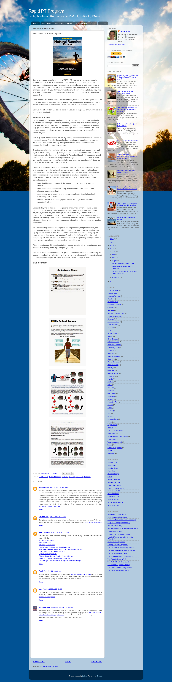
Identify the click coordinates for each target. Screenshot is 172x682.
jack (40, 589)
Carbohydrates (113, 302)
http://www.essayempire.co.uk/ (49, 506)
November (116, 277)
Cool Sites (111, 307)
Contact (103, 23)
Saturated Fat (112, 402)
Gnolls (110, 477)
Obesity (110, 368)
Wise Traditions (113, 505)
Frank (41, 571)
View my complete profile (116, 44)
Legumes (111, 353)
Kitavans (111, 350)
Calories (110, 299)
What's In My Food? (115, 448)
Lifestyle (110, 359)
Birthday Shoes (113, 468)
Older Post (96, 661)
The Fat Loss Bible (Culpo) (117, 553)
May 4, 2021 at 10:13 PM (60, 532)
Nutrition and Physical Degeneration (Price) (123, 528)
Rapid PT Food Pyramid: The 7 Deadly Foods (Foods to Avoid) (127, 77)
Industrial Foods (113, 342)
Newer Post (39, 661)
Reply (41, 509)
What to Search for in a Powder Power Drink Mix (56, 556)
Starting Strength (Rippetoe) (118, 545)
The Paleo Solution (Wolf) (117, 559)
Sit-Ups (110, 405)
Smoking (111, 410)
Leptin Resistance (114, 356)
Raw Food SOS (113, 494)
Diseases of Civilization (116, 313)
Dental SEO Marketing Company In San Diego (55, 558)
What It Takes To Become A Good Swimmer (54, 547)
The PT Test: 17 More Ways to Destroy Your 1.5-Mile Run (128, 204)
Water (110, 445)
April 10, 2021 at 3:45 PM (59, 487)
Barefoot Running (55, 477)
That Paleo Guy (113, 497)
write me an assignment (93, 522)
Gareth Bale (43, 517)
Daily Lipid (111, 471)
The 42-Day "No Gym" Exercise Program (125, 92)
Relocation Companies (47, 597)
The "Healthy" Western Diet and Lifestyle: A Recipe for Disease (127, 109)
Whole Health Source (115, 502)
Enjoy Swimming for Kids (47, 554)
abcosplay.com (44, 607)
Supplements (112, 425)
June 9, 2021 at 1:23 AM (52, 571)
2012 (112, 242)
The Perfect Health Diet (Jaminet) (119, 562)
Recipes (110, 399)
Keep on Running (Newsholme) (119, 523)
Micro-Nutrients (113, 365)
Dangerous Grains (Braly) (117, 514)
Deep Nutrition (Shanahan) (117, 517)
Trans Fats (111, 433)
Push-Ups (111, 390)
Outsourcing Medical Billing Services (52, 551)
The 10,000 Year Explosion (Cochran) (121, 547)
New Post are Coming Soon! (127, 140)
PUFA (110, 385)
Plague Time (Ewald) (115, 531)
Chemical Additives (114, 305)
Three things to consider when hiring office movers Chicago (60, 560)
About (93, 23)
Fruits (110, 330)
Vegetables (112, 439)
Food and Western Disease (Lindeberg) (122, 520)
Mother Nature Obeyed (116, 488)
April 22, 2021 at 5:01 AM (57, 517)
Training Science (113, 499)
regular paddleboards (46, 540)
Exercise (65, 477)
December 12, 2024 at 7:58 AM (62, 607)
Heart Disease (113, 339)
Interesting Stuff (113, 347)
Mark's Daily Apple (114, 485)
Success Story (113, 419)
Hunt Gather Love (114, 482)
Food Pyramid (113, 325)
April (114, 251)
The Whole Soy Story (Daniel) (118, 570)
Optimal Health (113, 373)
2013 (112, 245)
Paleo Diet (111, 376)
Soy (109, 413)
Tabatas (110, 428)
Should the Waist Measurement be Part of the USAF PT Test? (127, 156)
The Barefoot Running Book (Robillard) (121, 550)
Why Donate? (81, 23)
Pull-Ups (111, 388)
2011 (112, 239)
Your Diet (111, 453)
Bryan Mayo (45, 473)
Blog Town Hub (44, 532)
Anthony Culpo (113, 462)
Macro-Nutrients (113, 362)
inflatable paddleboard (47, 545)
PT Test (72, 477)
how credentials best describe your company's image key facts (61, 549)
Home (35, 23)
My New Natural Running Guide (123, 263)
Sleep (110, 408)
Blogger (99, 676)
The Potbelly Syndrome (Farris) (119, 565)
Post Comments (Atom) (51, 666)
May (113, 254)
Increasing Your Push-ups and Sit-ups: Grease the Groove (128, 188)
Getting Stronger (113, 474)
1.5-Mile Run (43, 477)
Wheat (110, 451)
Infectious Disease (114, 345)
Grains (110, 336)
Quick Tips (111, 393)
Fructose (111, 327)
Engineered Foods (114, 316)
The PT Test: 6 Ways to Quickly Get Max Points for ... (124, 272)
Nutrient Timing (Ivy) (115, 525)
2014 (112, 248)
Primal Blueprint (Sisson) (116, 542)
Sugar (110, 422)
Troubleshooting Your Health (118, 436)
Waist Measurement (115, 442)
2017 (112, 281)
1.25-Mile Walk (113, 290)
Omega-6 (111, 370)
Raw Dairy (111, 396)
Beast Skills (112, 465)
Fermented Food (113, 322)
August (114, 261)
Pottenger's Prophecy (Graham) (119, 534)
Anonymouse (44, 487)
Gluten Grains (112, 333)
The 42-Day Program (63, 23)
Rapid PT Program (46, 11)
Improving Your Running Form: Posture (125, 171)
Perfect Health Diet (114, 491)
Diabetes (111, 310)
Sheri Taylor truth (45, 542)
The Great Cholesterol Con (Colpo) (120, 556)
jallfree (84, 676)
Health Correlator (114, 479)
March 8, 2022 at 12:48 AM (52, 589)
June (114, 257)
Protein (110, 379)
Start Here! (46, 23)
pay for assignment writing (81, 574)
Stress (110, 416)
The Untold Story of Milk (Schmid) (120, 568)
